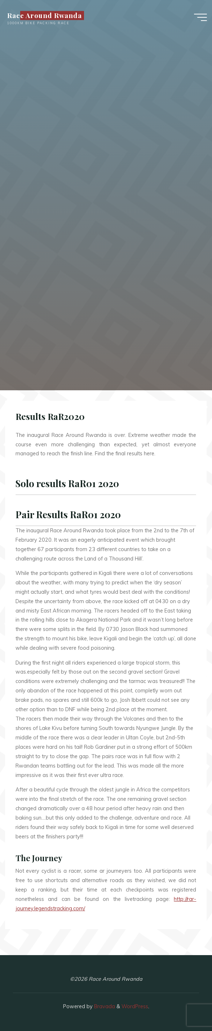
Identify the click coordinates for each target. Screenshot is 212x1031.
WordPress (135, 1006)
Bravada (104, 1006)
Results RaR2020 (50, 416)
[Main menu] (200, 17)
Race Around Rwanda (44, 15)
